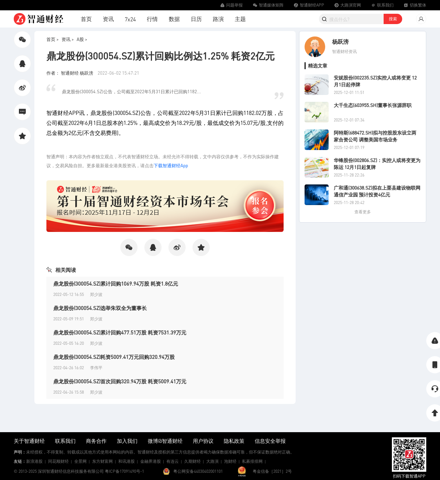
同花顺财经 (58, 461)
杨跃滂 (340, 41)
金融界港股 (150, 461)
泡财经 (230, 461)
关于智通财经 (29, 440)
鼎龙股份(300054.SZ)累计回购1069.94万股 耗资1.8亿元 (115, 283)
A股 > (82, 39)
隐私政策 (234, 440)
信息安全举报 (270, 440)
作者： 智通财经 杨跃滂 (70, 73)
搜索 (393, 18)
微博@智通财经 (165, 440)
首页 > (52, 39)
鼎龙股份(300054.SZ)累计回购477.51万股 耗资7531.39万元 (119, 332)
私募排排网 (252, 461)
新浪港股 (34, 461)
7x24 (130, 19)
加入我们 (127, 440)
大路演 (212, 461)
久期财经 (192, 461)
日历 (196, 18)
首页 (86, 18)
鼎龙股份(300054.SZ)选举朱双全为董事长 (100, 308)
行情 (152, 18)
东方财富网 (102, 461)
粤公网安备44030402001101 (198, 471)
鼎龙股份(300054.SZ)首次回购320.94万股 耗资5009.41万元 (119, 381)
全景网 (80, 461)
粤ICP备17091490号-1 (124, 471)
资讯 (108, 18)
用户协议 (203, 440)
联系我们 (65, 440)
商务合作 (96, 440)
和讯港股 (126, 461)
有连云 (172, 461)
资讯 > (68, 39)
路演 (218, 18)
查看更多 (362, 211)
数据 (174, 18)
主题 (240, 18)
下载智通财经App (171, 165)
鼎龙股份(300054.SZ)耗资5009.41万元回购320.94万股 (114, 356)
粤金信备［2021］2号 (272, 471)
